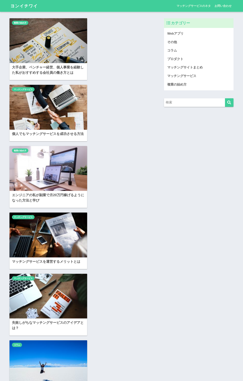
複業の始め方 (20, 22)
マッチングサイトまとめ (185, 67)
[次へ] (119, 340)
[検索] (229, 102)
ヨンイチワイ (24, 6)
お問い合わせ (223, 5)
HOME (121, 366)
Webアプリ (92, 209)
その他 (172, 42)
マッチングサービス (96, 22)
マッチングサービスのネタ (194, 5)
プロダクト (175, 59)
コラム (90, 149)
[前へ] (48, 340)
